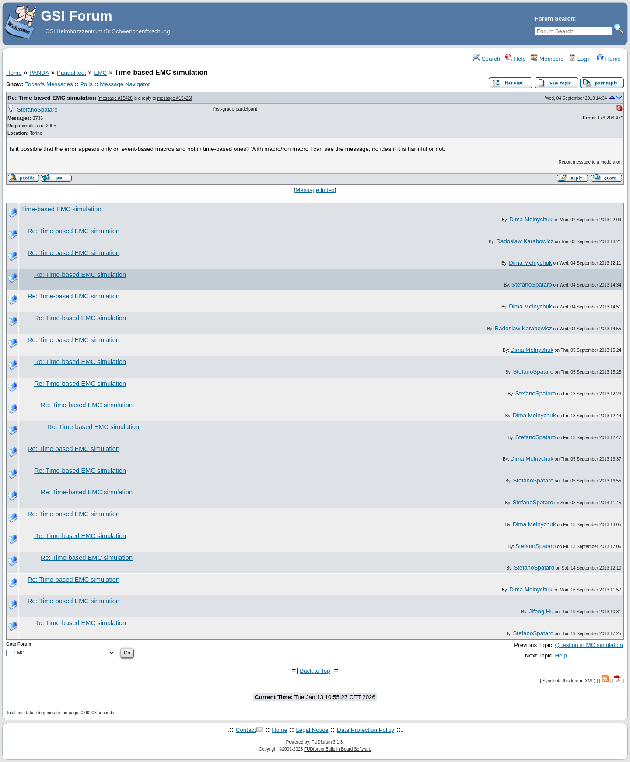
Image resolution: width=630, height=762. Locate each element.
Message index (315, 190)
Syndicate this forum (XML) (568, 680)
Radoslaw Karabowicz (524, 241)
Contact (246, 730)
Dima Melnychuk (531, 219)
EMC (100, 73)
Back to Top (315, 671)
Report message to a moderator (589, 162)
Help (515, 59)
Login (580, 59)
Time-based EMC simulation (61, 209)
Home (609, 59)
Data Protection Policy (365, 730)
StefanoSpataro (37, 109)
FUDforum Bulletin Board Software (337, 749)
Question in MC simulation (589, 645)
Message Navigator (125, 84)
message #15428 (116, 98)
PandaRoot (71, 73)
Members (547, 59)
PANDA (39, 73)
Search (486, 59)
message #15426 (174, 98)
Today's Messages (49, 84)
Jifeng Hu (541, 611)
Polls (86, 84)
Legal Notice (312, 730)
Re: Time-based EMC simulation (51, 97)
